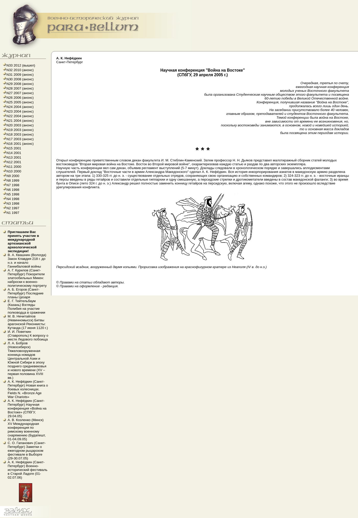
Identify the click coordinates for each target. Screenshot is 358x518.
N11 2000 (13, 167)
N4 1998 (12, 199)
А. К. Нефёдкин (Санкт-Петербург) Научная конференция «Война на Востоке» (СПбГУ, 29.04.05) (27, 408)
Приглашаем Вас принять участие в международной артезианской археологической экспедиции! (23, 241)
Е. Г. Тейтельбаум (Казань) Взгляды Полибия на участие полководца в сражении (26, 306)
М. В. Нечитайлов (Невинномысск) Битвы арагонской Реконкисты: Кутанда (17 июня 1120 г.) (28, 322)
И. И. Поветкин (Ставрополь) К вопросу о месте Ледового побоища (28, 335)
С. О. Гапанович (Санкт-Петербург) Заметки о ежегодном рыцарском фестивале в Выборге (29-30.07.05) (27, 450)
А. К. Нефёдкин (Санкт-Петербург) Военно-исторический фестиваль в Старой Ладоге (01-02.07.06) (27, 469)
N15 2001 (13, 148)
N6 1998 (12, 190)
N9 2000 (12, 176)
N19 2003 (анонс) (20, 130)
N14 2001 (13, 153)
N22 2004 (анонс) (20, 116)
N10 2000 (13, 171)
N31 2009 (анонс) (20, 74)
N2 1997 (12, 208)
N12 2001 (13, 162)
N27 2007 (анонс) (20, 93)
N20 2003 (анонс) (20, 125)
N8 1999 (12, 180)
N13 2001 (13, 157)
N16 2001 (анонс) (20, 144)
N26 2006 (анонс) (20, 98)
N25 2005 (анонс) (20, 102)
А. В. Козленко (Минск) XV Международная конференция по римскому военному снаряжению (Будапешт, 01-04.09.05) (27, 429)
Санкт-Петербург (69, 60)
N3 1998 (12, 203)
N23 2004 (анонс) (20, 111)
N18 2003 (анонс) (20, 134)
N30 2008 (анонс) (20, 79)
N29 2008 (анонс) (20, 84)
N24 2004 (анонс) (20, 107)
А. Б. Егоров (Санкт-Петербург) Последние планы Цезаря (25, 293)
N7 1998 (12, 185)
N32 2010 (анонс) (20, 70)
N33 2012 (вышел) (20, 65)
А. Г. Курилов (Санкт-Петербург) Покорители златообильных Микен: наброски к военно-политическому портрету (27, 278)
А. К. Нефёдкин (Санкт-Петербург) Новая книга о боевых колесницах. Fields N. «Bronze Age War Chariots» (28, 389)
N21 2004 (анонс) (20, 121)
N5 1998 (12, 194)
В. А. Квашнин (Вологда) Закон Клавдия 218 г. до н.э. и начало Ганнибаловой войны (27, 260)
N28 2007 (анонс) (20, 88)
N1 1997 (12, 213)
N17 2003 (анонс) (20, 139)
